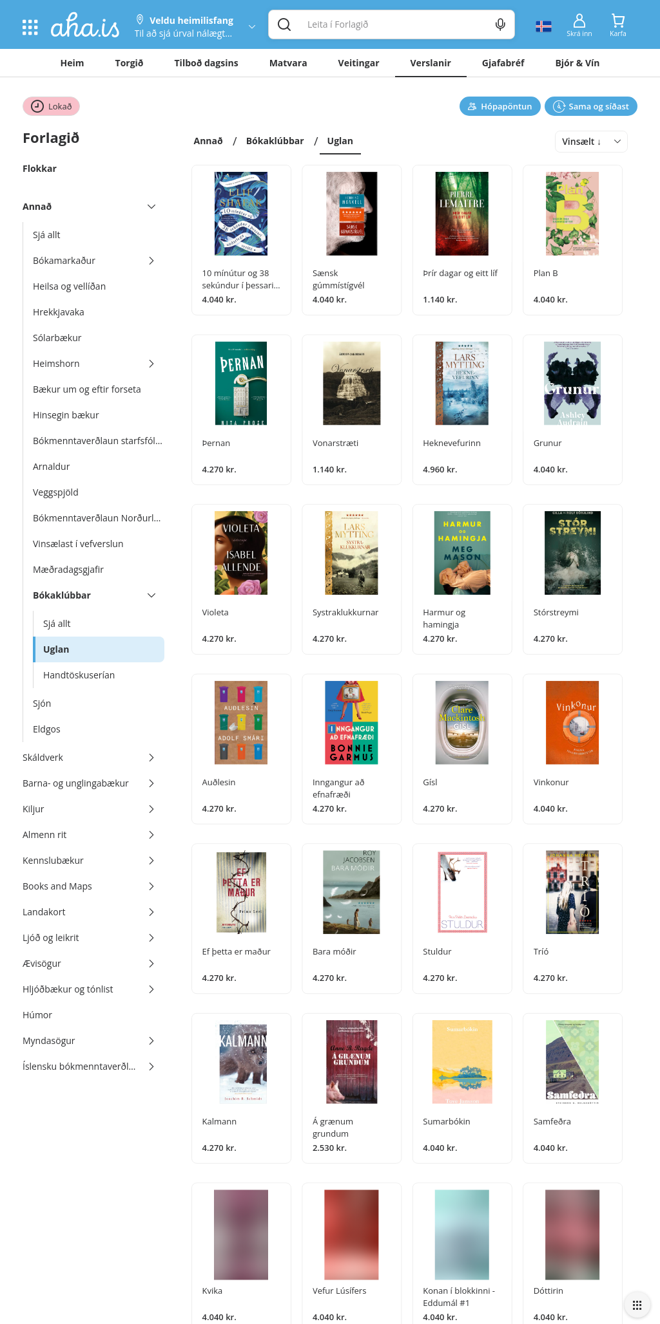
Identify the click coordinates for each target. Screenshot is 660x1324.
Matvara (288, 63)
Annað (208, 141)
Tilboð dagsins (206, 63)
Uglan (340, 141)
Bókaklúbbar (275, 141)
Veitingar (359, 63)
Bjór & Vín (577, 63)
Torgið (129, 63)
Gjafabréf (503, 63)
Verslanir (431, 63)
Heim (72, 63)
